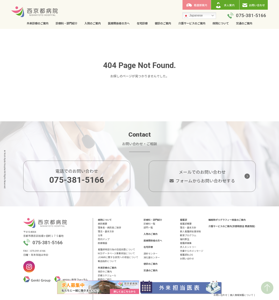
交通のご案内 (244, 23)
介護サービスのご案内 (191, 23)
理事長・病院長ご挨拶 (109, 227)
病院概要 (102, 223)
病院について (221, 23)
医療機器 (102, 243)
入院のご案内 (92, 23)
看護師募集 (186, 243)
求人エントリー (188, 247)
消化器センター (152, 257)
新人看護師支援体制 (190, 231)
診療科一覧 (149, 223)
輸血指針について (107, 261)
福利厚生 (184, 239)
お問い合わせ (187, 258)
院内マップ (103, 239)
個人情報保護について (241, 295)
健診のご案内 (163, 23)
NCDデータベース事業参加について (116, 253)
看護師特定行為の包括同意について (116, 249)
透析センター (151, 253)
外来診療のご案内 (37, 23)
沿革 (100, 235)
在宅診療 (142, 23)
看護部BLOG (186, 254)
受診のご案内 (105, 271)
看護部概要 (186, 223)
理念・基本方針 (106, 231)
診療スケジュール (107, 275)
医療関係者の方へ (119, 23)
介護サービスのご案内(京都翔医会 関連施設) (231, 226)
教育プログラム (188, 235)
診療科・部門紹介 (66, 23)
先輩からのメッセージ (191, 251)
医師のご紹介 (105, 279)
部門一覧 (148, 227)
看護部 (183, 220)
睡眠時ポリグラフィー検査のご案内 (227, 220)
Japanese (193, 15)
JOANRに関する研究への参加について (118, 257)
